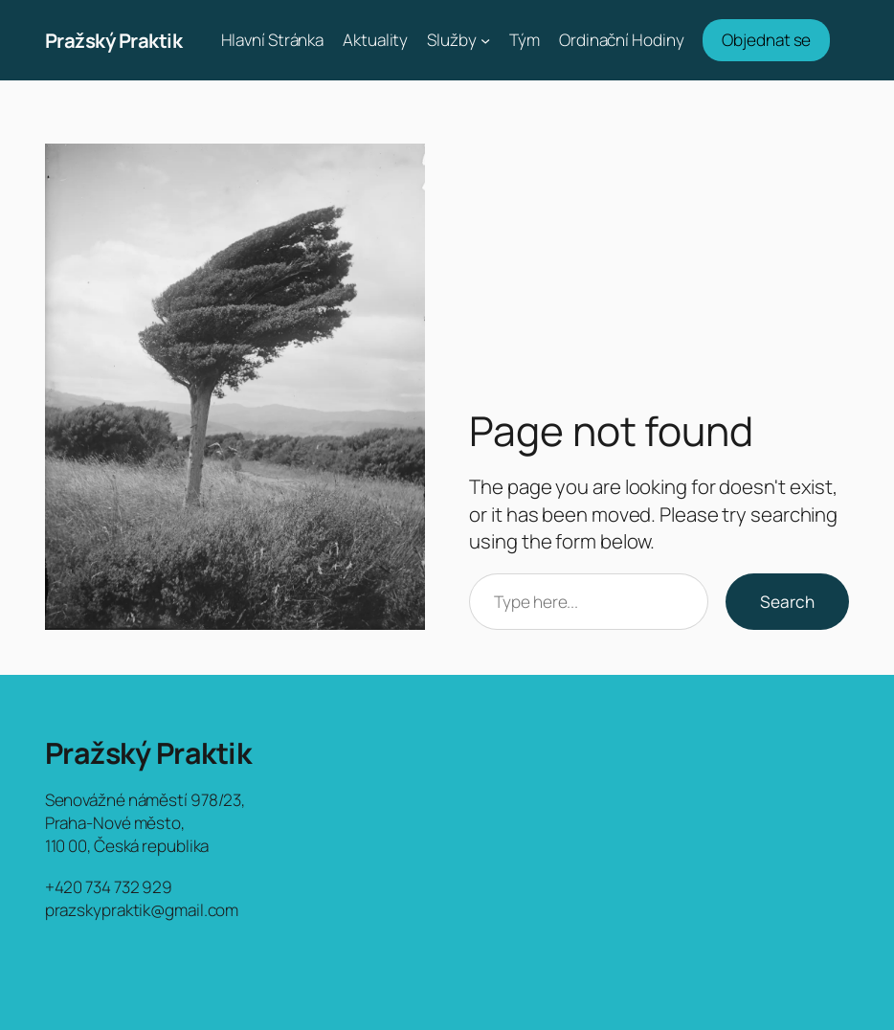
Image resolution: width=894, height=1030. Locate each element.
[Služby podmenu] (485, 40)
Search (787, 602)
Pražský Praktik (114, 40)
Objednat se (766, 40)
